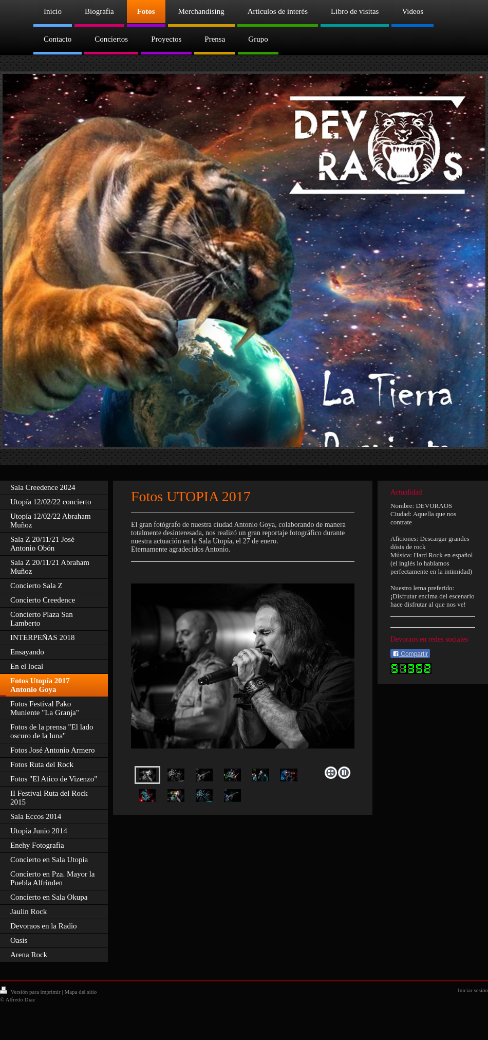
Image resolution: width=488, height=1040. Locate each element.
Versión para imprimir (31, 992)
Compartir (410, 654)
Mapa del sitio (80, 992)
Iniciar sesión (473, 990)
